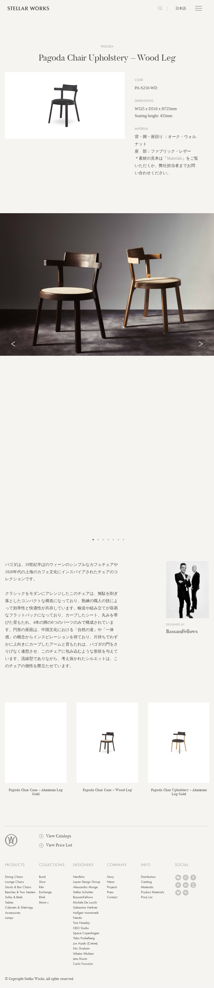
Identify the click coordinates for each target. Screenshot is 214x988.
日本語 (180, 8)
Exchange (45, 896)
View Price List (55, 848)
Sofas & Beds (14, 901)
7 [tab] (123, 543)
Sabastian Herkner (85, 911)
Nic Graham (81, 952)
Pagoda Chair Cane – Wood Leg (107, 793)
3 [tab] (103, 543)
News (111, 885)
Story (110, 880)
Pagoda (107, 46)
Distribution (148, 880)
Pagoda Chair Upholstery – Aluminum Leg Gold (179, 795)
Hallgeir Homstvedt (85, 916)
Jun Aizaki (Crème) (85, 947)
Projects (112, 890)
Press (110, 896)
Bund (42, 880)
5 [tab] (113, 543)
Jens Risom (80, 962)
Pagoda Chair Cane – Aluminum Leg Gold (36, 795)
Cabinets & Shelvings (19, 911)
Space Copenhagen (86, 937)
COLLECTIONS (52, 868)
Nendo (77, 921)
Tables (9, 906)
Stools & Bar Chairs (18, 890)
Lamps (9, 921)
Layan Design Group (86, 885)
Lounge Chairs (14, 885)
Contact (112, 901)
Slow (42, 885)
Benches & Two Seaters (20, 896)
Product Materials (152, 896)
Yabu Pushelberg (84, 942)
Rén (41, 890)
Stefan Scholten (83, 896)
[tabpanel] (107, 287)
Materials (174, 162)
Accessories (12, 916)
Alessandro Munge (85, 890)
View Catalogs (55, 839)
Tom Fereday (81, 926)
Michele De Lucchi (85, 906)
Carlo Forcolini (83, 967)
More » (44, 906)
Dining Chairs (14, 880)
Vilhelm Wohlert (83, 957)
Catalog (146, 885)
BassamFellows (182, 635)
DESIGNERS (83, 868)
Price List (146, 901)
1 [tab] (93, 543)
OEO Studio (81, 931)
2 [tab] (98, 543)
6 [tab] (118, 543)
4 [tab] (108, 543)
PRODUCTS (15, 868)
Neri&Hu (79, 880)
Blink (42, 901)
